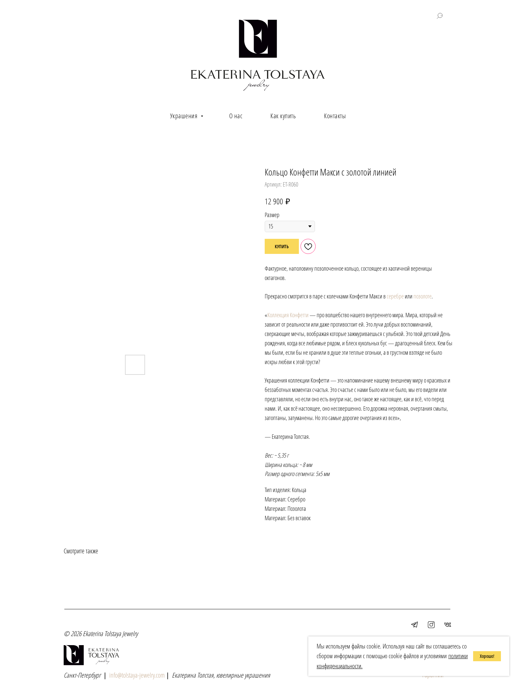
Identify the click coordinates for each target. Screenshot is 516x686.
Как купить (283, 115)
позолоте (422, 296)
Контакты (335, 115)
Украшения (184, 115)
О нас (236, 115)
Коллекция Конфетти (288, 315)
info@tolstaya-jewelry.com (137, 675)
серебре (395, 296)
